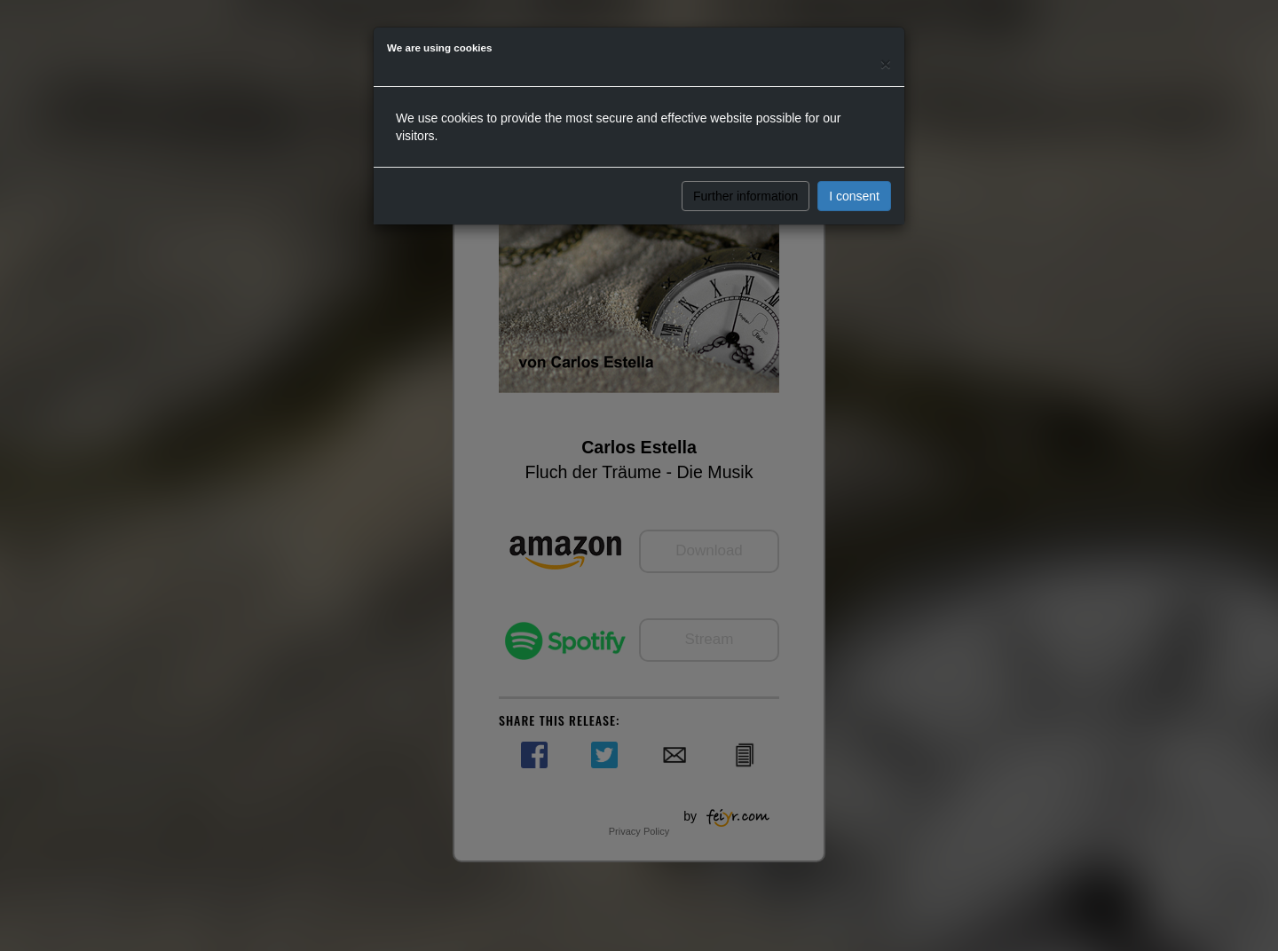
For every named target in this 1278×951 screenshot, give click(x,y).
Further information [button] (745, 196)
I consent (854, 196)
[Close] (885, 63)
